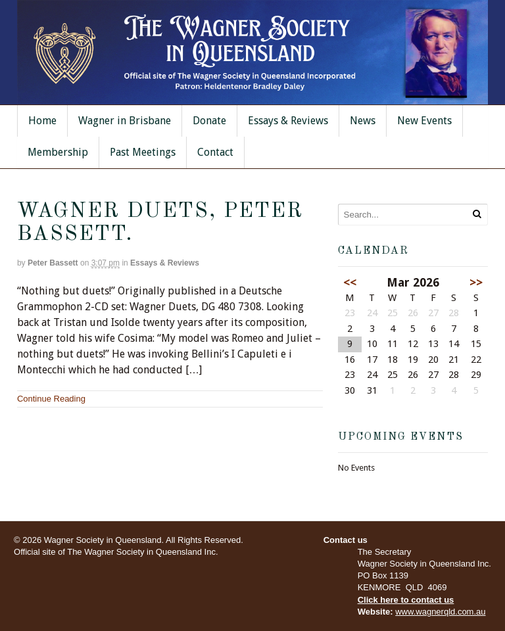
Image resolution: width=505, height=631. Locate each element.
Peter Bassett (53, 263)
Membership (58, 152)
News (362, 120)
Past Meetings (143, 152)
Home (42, 120)
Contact (215, 152)
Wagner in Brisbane (124, 120)
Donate (209, 120)
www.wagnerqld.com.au (440, 612)
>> (476, 282)
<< (349, 282)
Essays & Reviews (288, 120)
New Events (424, 120)
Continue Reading (51, 399)
